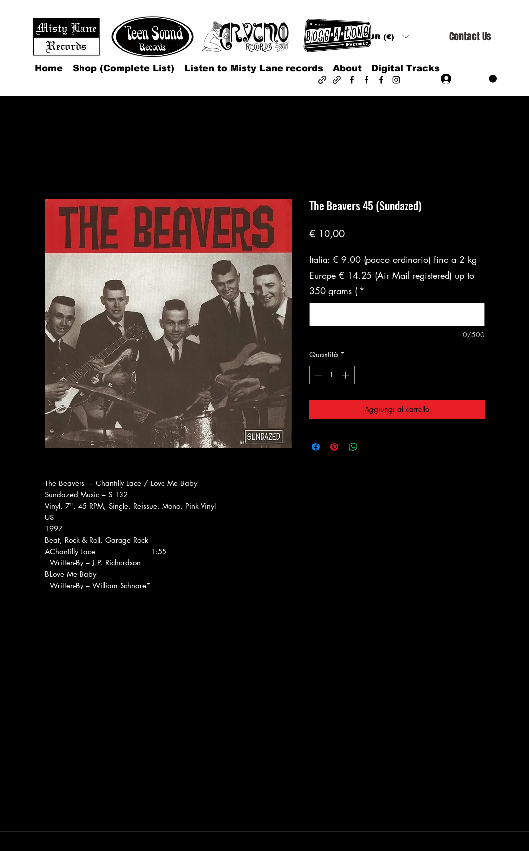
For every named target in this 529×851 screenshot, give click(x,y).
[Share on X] (372, 447)
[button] (386, 37)
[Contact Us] (470, 37)
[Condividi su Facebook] (316, 447)
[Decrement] (317, 375)
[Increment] (346, 375)
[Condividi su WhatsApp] (353, 447)
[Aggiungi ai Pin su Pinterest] (334, 447)
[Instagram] (396, 80)
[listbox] (386, 37)
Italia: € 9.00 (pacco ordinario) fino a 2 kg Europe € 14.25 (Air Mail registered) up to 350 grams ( (393, 275)
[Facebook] (352, 80)
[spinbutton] (332, 375)
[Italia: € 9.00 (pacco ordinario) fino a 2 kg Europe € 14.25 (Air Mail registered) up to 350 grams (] (397, 314)
